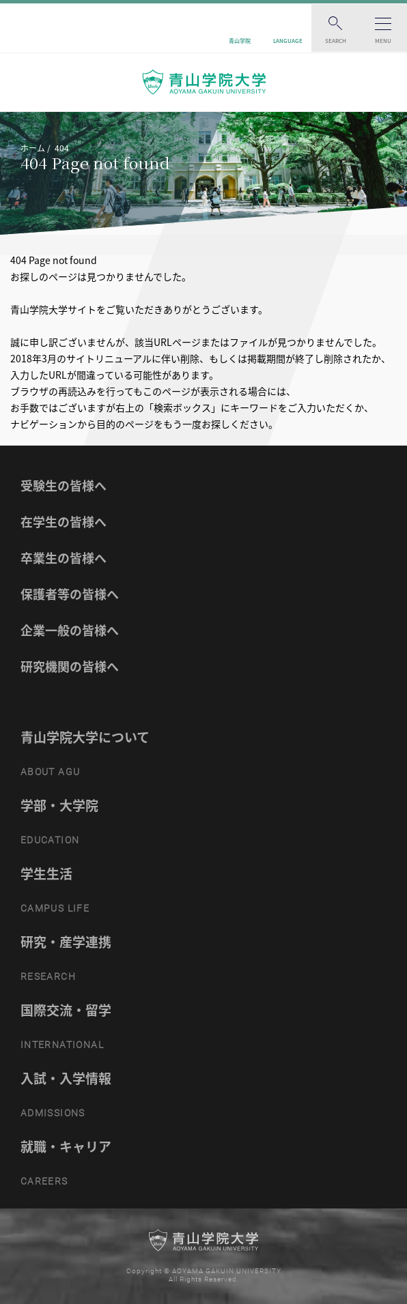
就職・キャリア (65, 1146)
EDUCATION (50, 840)
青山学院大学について (85, 737)
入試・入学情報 (65, 1078)
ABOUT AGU (50, 772)
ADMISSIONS (52, 1113)
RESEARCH (48, 976)
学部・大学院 (59, 805)
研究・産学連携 (65, 941)
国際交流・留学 (65, 1009)
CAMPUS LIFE (54, 908)
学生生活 (46, 873)
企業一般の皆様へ (69, 630)
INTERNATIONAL (62, 1044)
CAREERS (44, 1181)
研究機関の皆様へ (69, 666)
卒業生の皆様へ (63, 558)
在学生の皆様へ (63, 521)
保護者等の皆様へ (69, 594)
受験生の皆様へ (63, 485)
